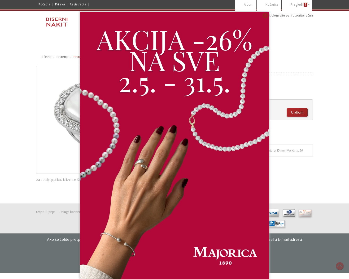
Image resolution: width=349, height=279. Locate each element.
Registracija (78, 4)
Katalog (48, 41)
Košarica (269, 5)
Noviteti (69, 41)
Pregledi (297, 5)
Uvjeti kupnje (45, 212)
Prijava (60, 4)
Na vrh (342, 268)
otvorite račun (303, 15)
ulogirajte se (280, 15)
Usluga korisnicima (73, 212)
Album (245, 5)
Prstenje (63, 57)
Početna (44, 4)
